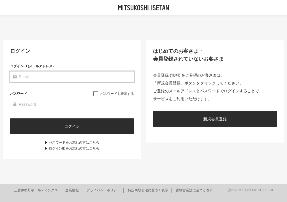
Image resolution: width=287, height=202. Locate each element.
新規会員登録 (215, 119)
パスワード (18, 94)
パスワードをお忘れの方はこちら (74, 142)
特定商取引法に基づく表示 (148, 190)
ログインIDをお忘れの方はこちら (74, 148)
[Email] (72, 76)
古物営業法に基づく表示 (194, 190)
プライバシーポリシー (103, 190)
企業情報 (72, 190)
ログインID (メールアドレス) (32, 66)
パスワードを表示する (117, 94)
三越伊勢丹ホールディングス (36, 190)
